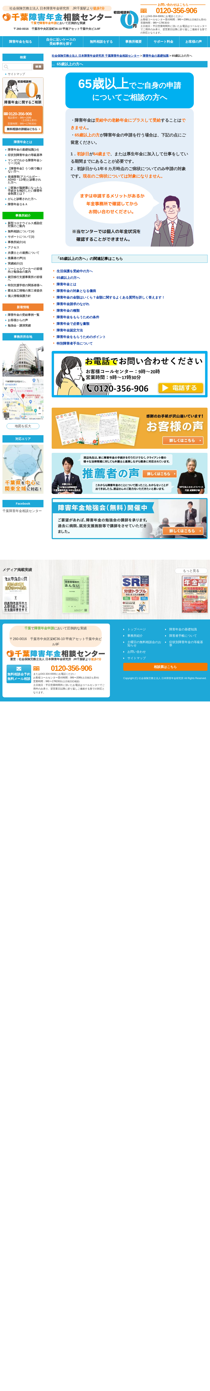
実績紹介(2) (15, 263)
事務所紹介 (135, 635)
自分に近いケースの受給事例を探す (61, 41)
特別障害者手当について (75, 343)
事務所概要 (133, 41)
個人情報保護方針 (19, 295)
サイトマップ (16, 73)
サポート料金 (163, 41)
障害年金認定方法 (70, 330)
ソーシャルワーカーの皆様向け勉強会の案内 (25, 270)
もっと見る (191, 570)
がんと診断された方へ (22, 198)
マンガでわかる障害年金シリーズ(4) (25, 162)
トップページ (136, 629)
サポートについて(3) (21, 236)
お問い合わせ (136, 651)
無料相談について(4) (21, 231)
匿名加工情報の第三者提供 (25, 290)
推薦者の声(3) (17, 258)
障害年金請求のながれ (73, 304)
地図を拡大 (23, 426)
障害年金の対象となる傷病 (76, 291)
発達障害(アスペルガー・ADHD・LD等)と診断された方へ (24, 179)
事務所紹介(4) (17, 241)
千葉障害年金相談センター (22, 511)
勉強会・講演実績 (19, 325)
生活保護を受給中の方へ (75, 271)
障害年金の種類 (68, 310)
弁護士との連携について (23, 252)
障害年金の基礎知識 (183, 629)
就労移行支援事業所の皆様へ (25, 278)
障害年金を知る (20, 41)
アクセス (13, 247)
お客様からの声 (18, 320)
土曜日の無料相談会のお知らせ (144, 643)
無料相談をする (101, 41)
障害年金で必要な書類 (73, 323)
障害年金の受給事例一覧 (23, 314)
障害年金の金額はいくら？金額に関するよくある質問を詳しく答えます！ (111, 297)
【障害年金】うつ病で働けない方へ (25, 170)
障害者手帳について (183, 635)
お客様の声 (193, 41)
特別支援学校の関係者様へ (25, 285)
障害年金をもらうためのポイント (81, 337)
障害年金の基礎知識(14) (23, 149)
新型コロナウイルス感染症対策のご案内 (25, 224)
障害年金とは (66, 284)
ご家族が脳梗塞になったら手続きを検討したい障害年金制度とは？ (25, 190)
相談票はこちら (165, 667)
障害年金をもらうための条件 (78, 317)
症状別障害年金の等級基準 (25, 154)
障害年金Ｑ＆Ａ (18, 204)
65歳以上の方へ (68, 277)
